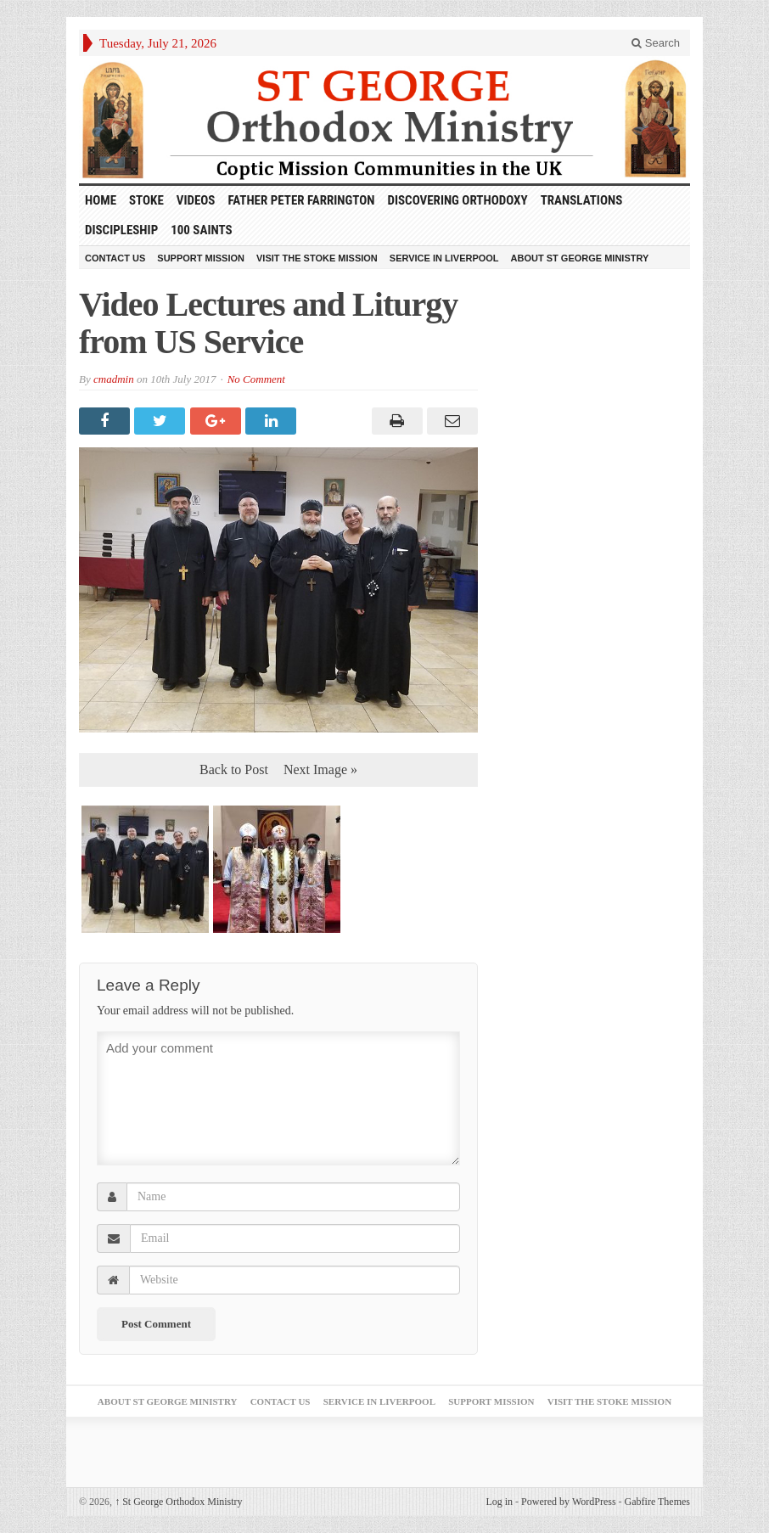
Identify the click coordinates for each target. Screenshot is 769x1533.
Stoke (146, 200)
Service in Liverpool (444, 258)
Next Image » (320, 769)
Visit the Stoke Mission (317, 258)
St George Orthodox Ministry (178, 1502)
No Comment (256, 379)
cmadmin (113, 379)
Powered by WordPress (568, 1502)
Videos (196, 200)
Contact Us (115, 258)
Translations (582, 200)
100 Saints (201, 230)
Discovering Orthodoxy (458, 200)
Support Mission (200, 258)
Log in (499, 1502)
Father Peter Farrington (300, 200)
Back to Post (233, 769)
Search (655, 42)
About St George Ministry (580, 258)
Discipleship (121, 230)
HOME (100, 200)
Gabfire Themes (657, 1502)
